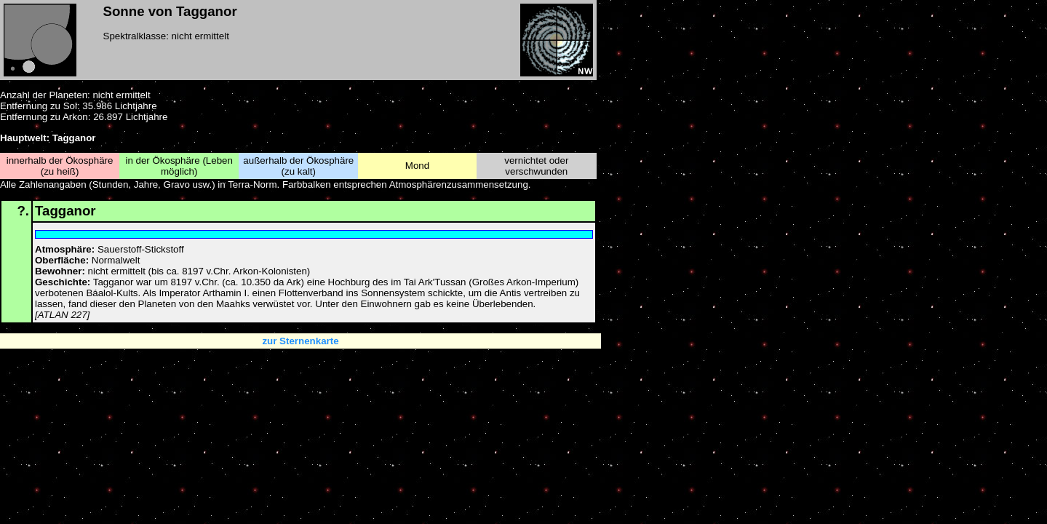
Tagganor (65, 210)
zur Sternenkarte (300, 341)
